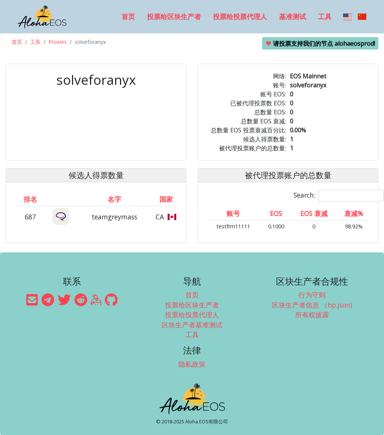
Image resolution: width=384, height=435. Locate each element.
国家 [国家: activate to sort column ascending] (166, 199)
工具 (325, 16)
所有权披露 (312, 314)
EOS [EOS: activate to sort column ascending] (276, 213)
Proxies (57, 41)
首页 (128, 16)
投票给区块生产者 (174, 16)
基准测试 (292, 16)
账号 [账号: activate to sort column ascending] (233, 213)
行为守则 (312, 294)
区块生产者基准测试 (192, 324)
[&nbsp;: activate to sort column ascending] (61, 199)
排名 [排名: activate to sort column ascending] (30, 199)
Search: (339, 195)
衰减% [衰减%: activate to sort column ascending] (353, 213)
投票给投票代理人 (240, 16)
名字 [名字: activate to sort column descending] (114, 199)
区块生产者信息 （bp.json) (312, 304)
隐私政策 (192, 364)
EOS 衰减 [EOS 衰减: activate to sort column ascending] (314, 213)
